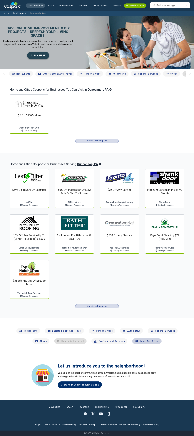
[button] (100, 5)
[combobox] (170, 5)
